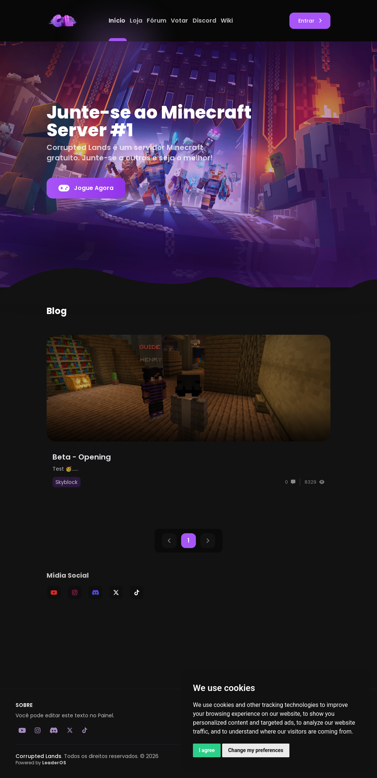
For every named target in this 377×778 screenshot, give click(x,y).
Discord (205, 20)
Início (118, 20)
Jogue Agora (85, 188)
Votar (180, 20)
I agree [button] (207, 750)
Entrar (310, 20)
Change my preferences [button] (255, 750)
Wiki (227, 20)
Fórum (157, 20)
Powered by (41, 762)
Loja (137, 20)
